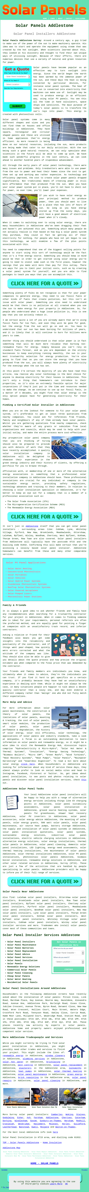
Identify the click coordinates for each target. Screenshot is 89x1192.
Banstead (24, 1127)
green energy (74, 1074)
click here (28, 764)
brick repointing (28, 1077)
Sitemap (4, 1170)
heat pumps (25, 1071)
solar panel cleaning (47, 1080)
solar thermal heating (68, 1071)
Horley (66, 1124)
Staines (80, 1114)
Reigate (44, 1127)
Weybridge (23, 1124)
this (83, 780)
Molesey (53, 1124)
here (55, 1132)
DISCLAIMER (80, 19)
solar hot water (13, 1062)
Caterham (80, 1117)
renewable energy (13, 1056)
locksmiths (75, 1068)
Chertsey (67, 1117)
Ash (29, 1117)
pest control (25, 1065)
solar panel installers (33, 1114)
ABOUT (60, 19)
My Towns (6, 1187)
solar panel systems (71, 832)
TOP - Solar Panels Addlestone (21, 1142)
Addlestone (32, 526)
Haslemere (39, 1124)
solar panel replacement (67, 1065)
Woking (69, 1114)
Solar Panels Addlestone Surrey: (22, 40)
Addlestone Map (11, 1148)
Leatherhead (9, 1127)
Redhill (80, 1121)
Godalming (8, 1117)
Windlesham (21, 1121)
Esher (20, 1117)
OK (66, 1184)
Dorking (7, 1121)
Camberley (56, 1114)
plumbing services (34, 1059)
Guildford (79, 1124)
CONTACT (69, 19)
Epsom (33, 1121)
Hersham (68, 1121)
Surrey (13, 1114)
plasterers (25, 1068)
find (11, 897)
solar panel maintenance (32, 1074)
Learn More (56, 1184)
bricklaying (53, 1062)
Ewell (34, 1127)
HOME (45, 19)
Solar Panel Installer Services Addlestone (41, 935)
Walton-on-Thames (65, 1127)
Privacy (84, 1170)
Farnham (38, 1117)
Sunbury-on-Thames (50, 1121)
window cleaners (55, 1056)
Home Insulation (52, 1142)
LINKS (52, 19)
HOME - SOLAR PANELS (44, 1163)
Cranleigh (8, 1124)
